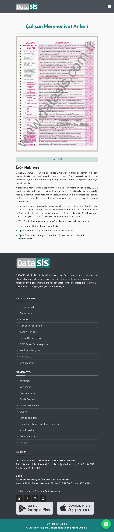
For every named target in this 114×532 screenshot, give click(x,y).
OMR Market (27, 362)
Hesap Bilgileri (28, 417)
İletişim (24, 442)
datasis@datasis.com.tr (50, 490)
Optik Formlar (28, 399)
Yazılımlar (25, 386)
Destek (24, 411)
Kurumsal (25, 380)
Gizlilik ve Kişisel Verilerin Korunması (41, 424)
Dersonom (26, 313)
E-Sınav (24, 319)
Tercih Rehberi (28, 331)
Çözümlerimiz (27, 393)
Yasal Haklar (27, 430)
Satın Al (56, 159)
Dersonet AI (27, 307)
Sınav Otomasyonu (31, 338)
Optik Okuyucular (30, 405)
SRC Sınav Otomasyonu (34, 344)
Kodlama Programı (30, 350)
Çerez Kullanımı (29, 436)
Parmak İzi (26, 356)
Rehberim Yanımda (31, 325)
